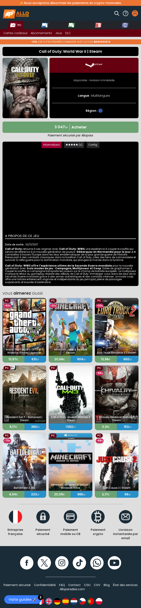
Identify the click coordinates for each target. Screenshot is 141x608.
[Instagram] (62, 563)
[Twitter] (44, 563)
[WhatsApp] (97, 563)
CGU (87, 585)
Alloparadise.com (72, 589)
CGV (97, 585)
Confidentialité (45, 585)
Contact (74, 585)
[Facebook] (26, 563)
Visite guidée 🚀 (25, 598)
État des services (125, 585)
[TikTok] (79, 563)
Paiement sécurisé (17, 585)
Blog (107, 585)
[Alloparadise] (15, 13)
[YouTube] (114, 563)
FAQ (62, 585)
